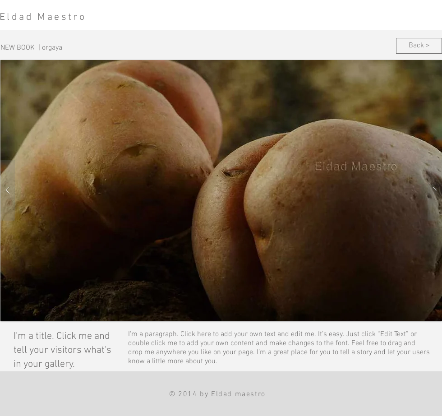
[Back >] (419, 46)
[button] (221, 190)
